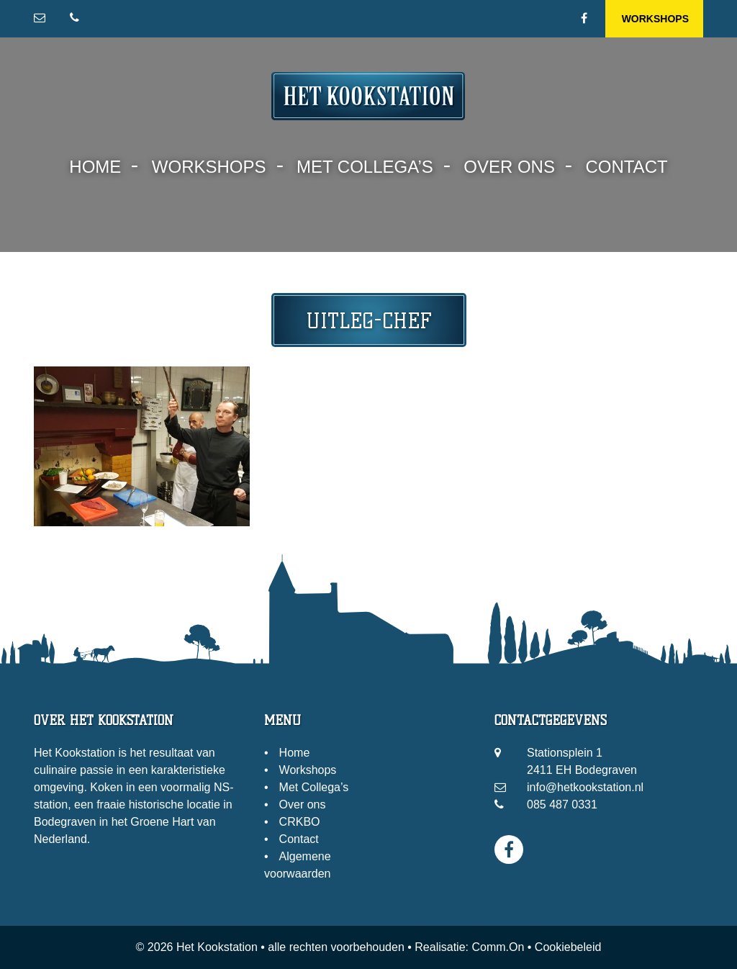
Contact (626, 166)
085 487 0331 (562, 804)
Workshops (655, 18)
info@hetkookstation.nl (585, 787)
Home (95, 166)
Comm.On (497, 947)
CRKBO (299, 822)
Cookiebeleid (568, 947)
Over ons (509, 166)
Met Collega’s (365, 166)
